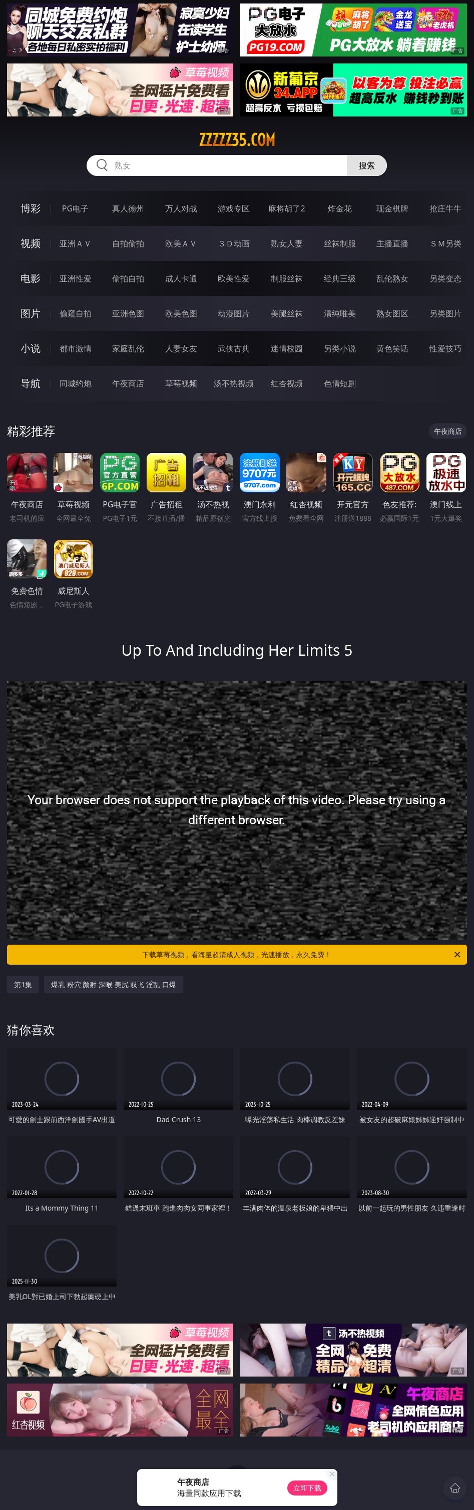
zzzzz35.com (237, 140)
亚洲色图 (128, 313)
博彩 (31, 208)
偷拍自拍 (128, 278)
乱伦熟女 (392, 278)
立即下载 (307, 1488)
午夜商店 (128, 383)
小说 (31, 348)
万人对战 (181, 208)
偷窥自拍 (76, 313)
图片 (31, 313)
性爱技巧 (445, 348)
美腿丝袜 (287, 313)
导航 (31, 383)
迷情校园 (287, 348)
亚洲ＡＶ (76, 243)
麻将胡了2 (286, 208)
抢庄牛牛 (445, 208)
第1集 (23, 984)
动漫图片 (234, 313)
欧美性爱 (234, 278)
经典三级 (340, 278)
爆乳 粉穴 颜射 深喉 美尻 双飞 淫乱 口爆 (113, 984)
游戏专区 (234, 208)
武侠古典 (234, 348)
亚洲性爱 (76, 278)
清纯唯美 (340, 313)
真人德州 (128, 208)
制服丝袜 (287, 278)
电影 (31, 278)
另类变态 (445, 278)
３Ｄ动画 (234, 243)
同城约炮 (76, 383)
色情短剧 (340, 383)
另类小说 (340, 348)
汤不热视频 (234, 383)
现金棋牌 (392, 208)
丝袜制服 (340, 243)
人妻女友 (181, 348)
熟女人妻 (287, 243)
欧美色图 (181, 313)
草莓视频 (181, 383)
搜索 (367, 165)
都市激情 (76, 348)
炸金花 (340, 208)
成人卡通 (181, 278)
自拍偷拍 (128, 243)
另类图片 (445, 313)
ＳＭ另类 (445, 243)
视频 (31, 243)
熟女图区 (392, 313)
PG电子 (75, 208)
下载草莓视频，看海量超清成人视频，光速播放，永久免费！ (301, 955)
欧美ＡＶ (181, 243)
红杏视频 (287, 383)
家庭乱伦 (128, 348)
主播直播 (392, 243)
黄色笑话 (392, 348)
